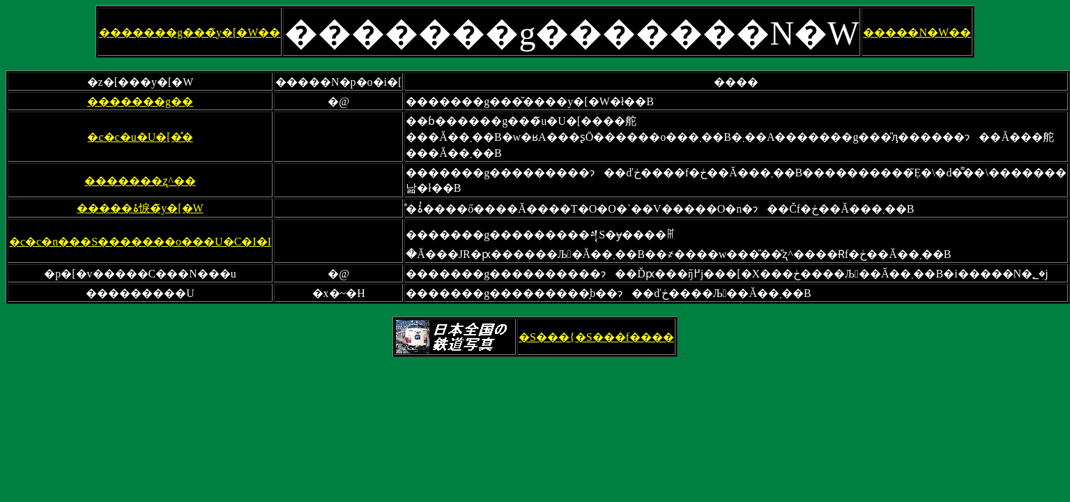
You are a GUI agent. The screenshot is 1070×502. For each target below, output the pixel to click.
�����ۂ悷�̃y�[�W (140, 208)
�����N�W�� (917, 32)
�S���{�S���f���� (596, 337)
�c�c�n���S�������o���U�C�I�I (140, 242)
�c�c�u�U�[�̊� (139, 137)
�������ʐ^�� (140, 181)
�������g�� (140, 101)
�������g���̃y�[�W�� (189, 32)
